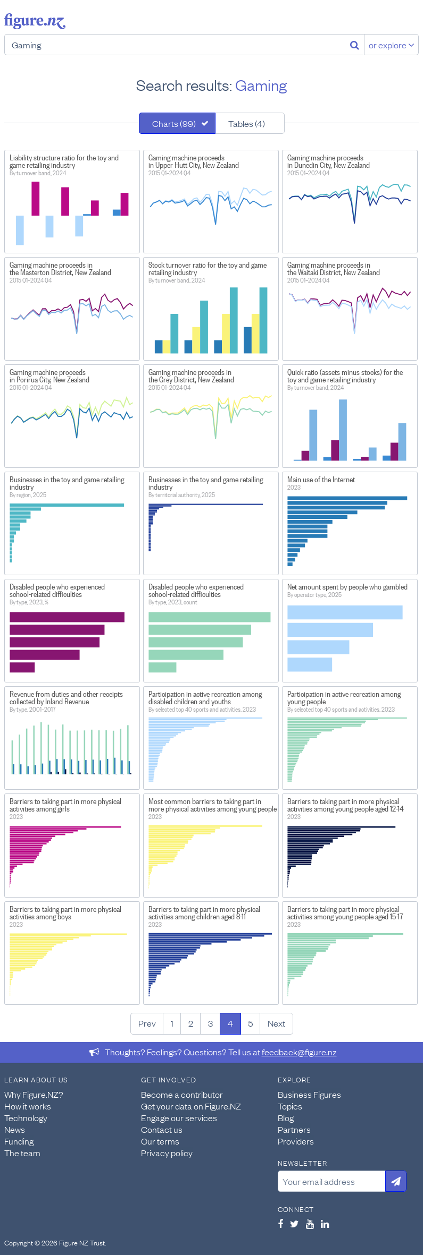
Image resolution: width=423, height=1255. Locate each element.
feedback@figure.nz (299, 1051)
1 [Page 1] (172, 1023)
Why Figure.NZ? (33, 1094)
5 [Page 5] (250, 1023)
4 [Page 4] (230, 1023)
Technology (25, 1117)
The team (22, 1152)
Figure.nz (34, 21)
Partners (294, 1129)
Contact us (162, 1129)
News (14, 1129)
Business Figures (309, 1094)
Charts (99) (174, 123)
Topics (290, 1106)
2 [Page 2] (190, 1023)
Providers (296, 1141)
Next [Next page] (276, 1023)
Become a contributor (182, 1094)
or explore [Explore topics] (391, 44)
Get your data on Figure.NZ (191, 1106)
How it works (27, 1106)
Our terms (160, 1141)
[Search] (354, 44)
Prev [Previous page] (147, 1023)
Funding (19, 1141)
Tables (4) (246, 123)
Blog (286, 1117)
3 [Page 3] (210, 1023)
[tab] (177, 123)
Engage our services (179, 1117)
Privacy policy (167, 1152)
